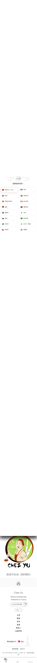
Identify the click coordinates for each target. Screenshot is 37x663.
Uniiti (22, 649)
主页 (18, 615)
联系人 (18, 628)
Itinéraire (30, 660)
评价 (18, 621)
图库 (18, 618)
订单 (6, 660)
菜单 (18, 625)
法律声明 (18, 631)
